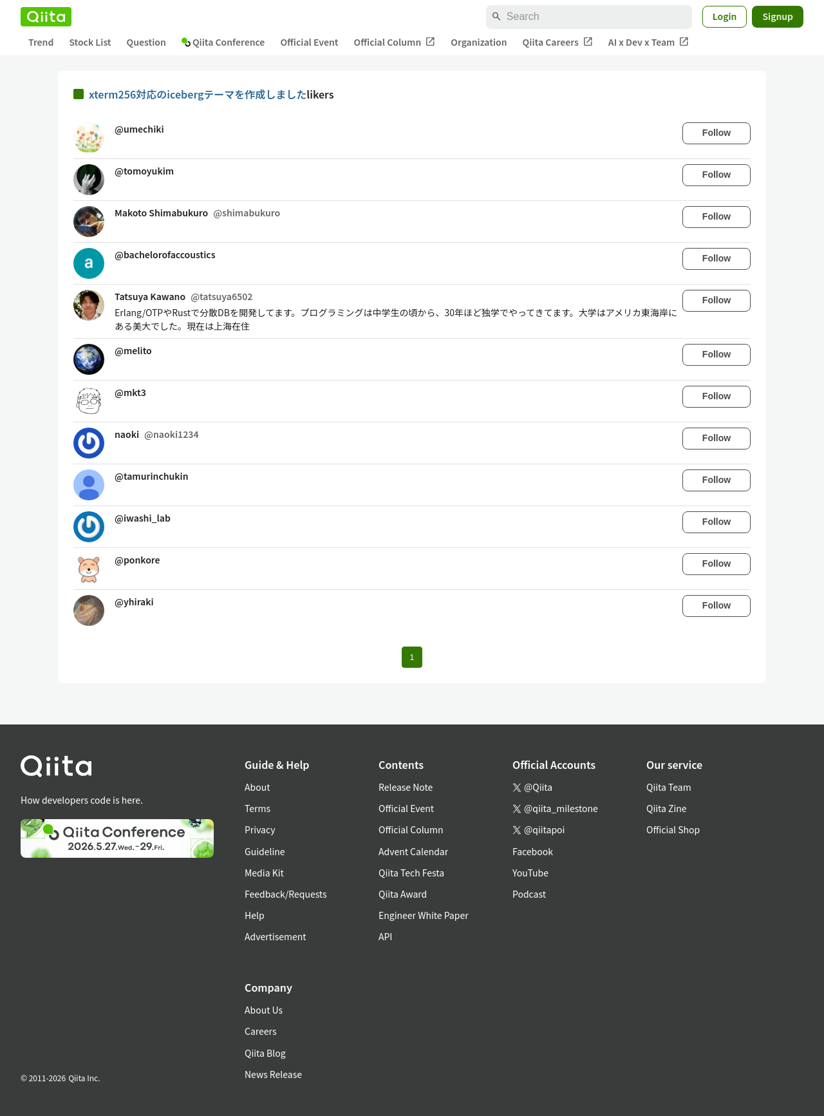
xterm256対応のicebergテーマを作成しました (197, 94)
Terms (257, 808)
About (257, 786)
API (385, 936)
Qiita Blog (265, 1052)
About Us (264, 1009)
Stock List (90, 41)
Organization (479, 41)
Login (725, 16)
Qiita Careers (558, 42)
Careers (260, 1031)
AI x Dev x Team (648, 42)
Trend (40, 41)
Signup (777, 16)
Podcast (529, 893)
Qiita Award (403, 893)
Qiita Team (668, 786)
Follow (716, 133)
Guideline (265, 851)
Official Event (309, 41)
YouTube (530, 872)
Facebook (532, 851)
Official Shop (673, 829)
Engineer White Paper (424, 915)
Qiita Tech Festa (411, 872)
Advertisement (275, 936)
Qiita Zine (666, 808)
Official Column (395, 42)
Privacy (260, 829)
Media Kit (264, 872)
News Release (273, 1074)
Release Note (406, 786)
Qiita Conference (223, 41)
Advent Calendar (413, 851)
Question (146, 41)
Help (255, 915)
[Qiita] (46, 16)
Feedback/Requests (286, 893)
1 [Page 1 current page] (411, 657)
